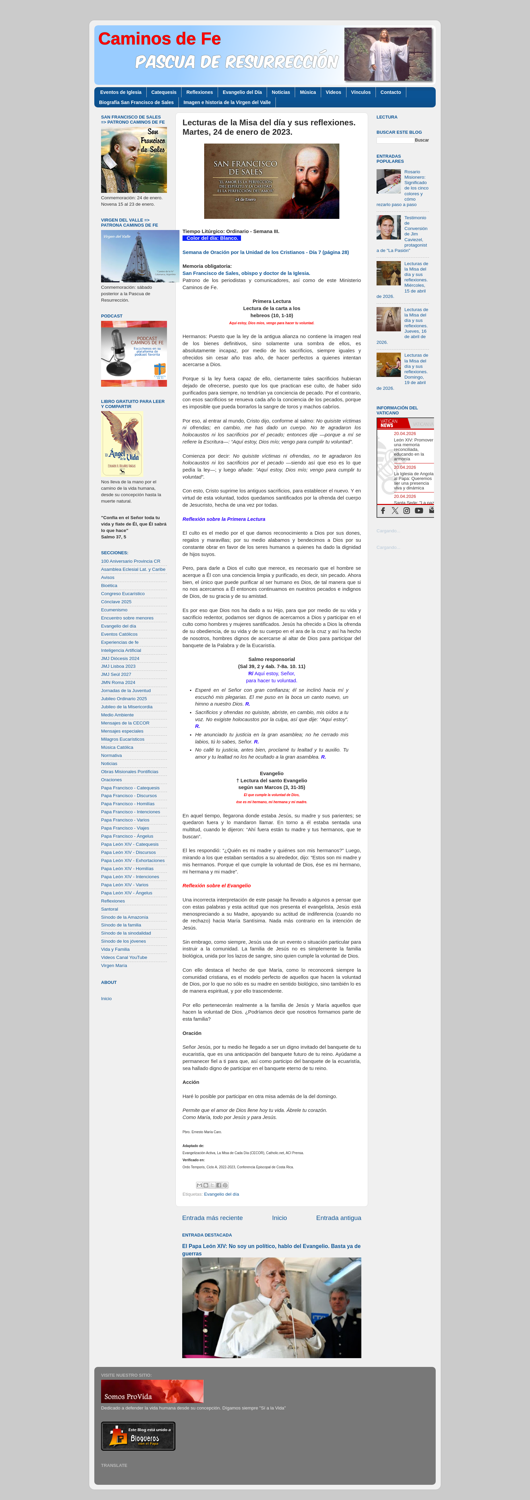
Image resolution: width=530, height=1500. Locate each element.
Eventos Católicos (119, 634)
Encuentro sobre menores (127, 617)
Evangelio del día (221, 1194)
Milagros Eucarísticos (122, 739)
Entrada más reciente (212, 1217)
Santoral (109, 909)
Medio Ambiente (117, 714)
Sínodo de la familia (121, 924)
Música (308, 92)
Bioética (109, 585)
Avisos (108, 577)
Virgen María (114, 965)
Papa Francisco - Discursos (129, 795)
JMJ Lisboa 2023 (118, 666)
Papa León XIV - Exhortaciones (133, 860)
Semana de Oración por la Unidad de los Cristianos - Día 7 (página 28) (266, 252)
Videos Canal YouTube (124, 957)
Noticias (281, 92)
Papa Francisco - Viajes (125, 828)
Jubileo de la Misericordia (126, 706)
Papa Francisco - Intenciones (130, 811)
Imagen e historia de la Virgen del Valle (227, 102)
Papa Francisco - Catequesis (130, 787)
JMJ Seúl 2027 (116, 674)
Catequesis (164, 92)
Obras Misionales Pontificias (130, 771)
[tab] (392, 423)
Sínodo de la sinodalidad (126, 933)
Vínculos (361, 92)
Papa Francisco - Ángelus (127, 836)
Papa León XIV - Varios (124, 884)
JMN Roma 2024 (118, 682)
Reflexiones (199, 92)
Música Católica (117, 747)
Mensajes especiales (122, 731)
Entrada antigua (338, 1217)
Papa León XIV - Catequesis (130, 844)
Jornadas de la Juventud (126, 690)
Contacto (391, 92)
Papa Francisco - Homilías (127, 803)
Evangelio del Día (242, 92)
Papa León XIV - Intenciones (130, 876)
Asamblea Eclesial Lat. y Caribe (133, 569)
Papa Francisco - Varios (125, 819)
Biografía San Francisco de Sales (136, 102)
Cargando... (389, 530)
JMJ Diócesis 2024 (120, 658)
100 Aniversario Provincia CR (131, 561)
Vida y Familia (115, 949)
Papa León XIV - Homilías (127, 868)
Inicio (279, 1217)
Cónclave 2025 (116, 601)
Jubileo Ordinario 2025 (124, 698)
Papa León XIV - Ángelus (126, 892)
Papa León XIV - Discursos (128, 852)
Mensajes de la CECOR (125, 723)
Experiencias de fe (120, 642)
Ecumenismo (114, 609)
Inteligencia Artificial (121, 650)
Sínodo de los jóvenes (123, 941)
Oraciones (111, 779)
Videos (333, 92)
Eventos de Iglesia (121, 92)
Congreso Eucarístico (123, 593)
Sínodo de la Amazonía (124, 917)
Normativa (111, 755)
